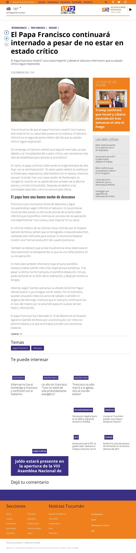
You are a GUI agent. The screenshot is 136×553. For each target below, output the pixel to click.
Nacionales (52, 2)
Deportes (88, 2)
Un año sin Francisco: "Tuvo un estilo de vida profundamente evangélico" (54, 389)
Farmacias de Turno (100, 525)
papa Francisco (20, 348)
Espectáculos (33, 523)
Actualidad (11, 523)
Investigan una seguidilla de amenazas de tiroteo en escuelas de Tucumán (105, 196)
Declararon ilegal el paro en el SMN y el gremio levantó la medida (84, 419)
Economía (77, 2)
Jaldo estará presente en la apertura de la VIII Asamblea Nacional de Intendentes (105, 150)
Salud (30, 533)
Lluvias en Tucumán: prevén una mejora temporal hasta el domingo (113, 420)
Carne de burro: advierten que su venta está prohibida (105, 182)
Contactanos (97, 514)
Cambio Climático (39, 451)
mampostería (55, 523)
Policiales (65, 2)
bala (51, 528)
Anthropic (53, 533)
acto (76, 437)
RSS (93, 531)
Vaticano (37, 348)
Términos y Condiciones (14, 543)
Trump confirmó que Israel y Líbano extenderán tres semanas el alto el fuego (110, 118)
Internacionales (34, 528)
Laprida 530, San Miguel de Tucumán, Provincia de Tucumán (37, 548)
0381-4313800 (73, 548)
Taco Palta (53, 518)
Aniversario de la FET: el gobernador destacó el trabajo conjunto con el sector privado (105, 161)
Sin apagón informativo (83, 410)
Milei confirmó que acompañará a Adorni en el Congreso (105, 171)
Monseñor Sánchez (51, 377)
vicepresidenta (18, 377)
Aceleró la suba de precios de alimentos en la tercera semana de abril (116, 446)
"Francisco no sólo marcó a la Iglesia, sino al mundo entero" (83, 389)
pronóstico (109, 410)
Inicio (8, 514)
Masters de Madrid (57, 514)
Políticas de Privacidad (32, 543)
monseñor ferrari (81, 377)
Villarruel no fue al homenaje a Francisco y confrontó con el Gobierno (24, 389)
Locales (41, 2)
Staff (93, 520)
